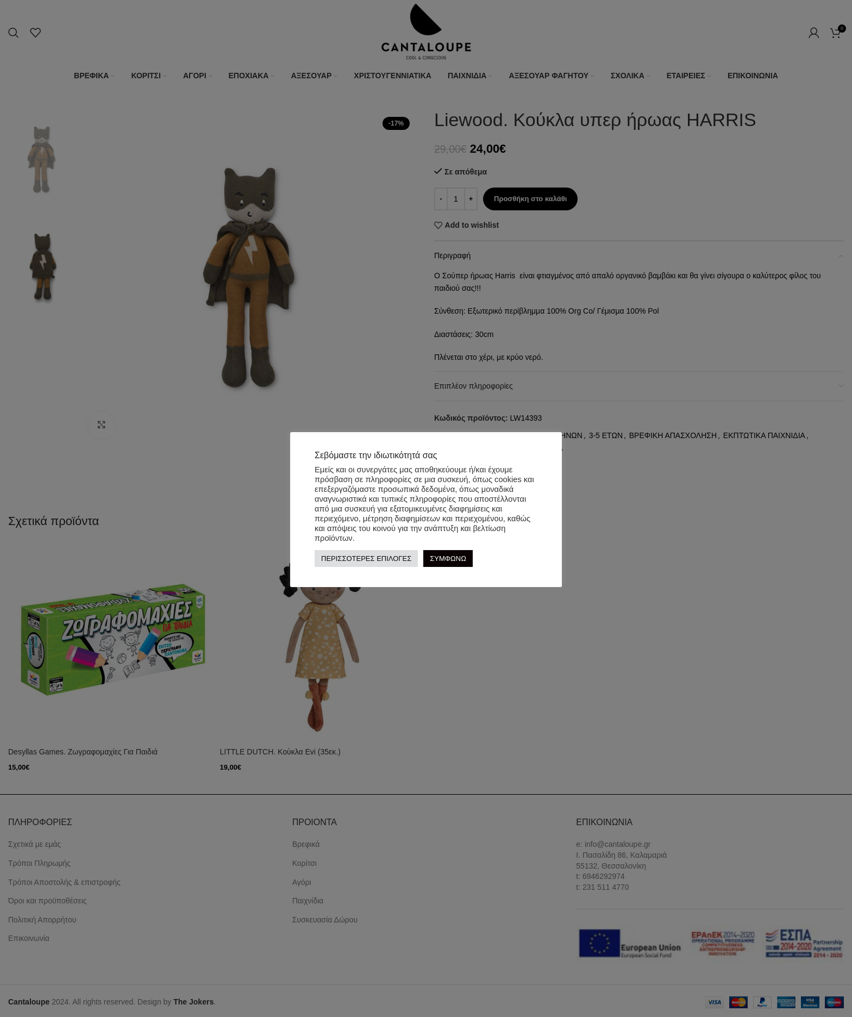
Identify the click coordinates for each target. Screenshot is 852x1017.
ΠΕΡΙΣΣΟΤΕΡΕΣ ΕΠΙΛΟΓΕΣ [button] (366, 558)
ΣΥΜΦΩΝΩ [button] (448, 558)
